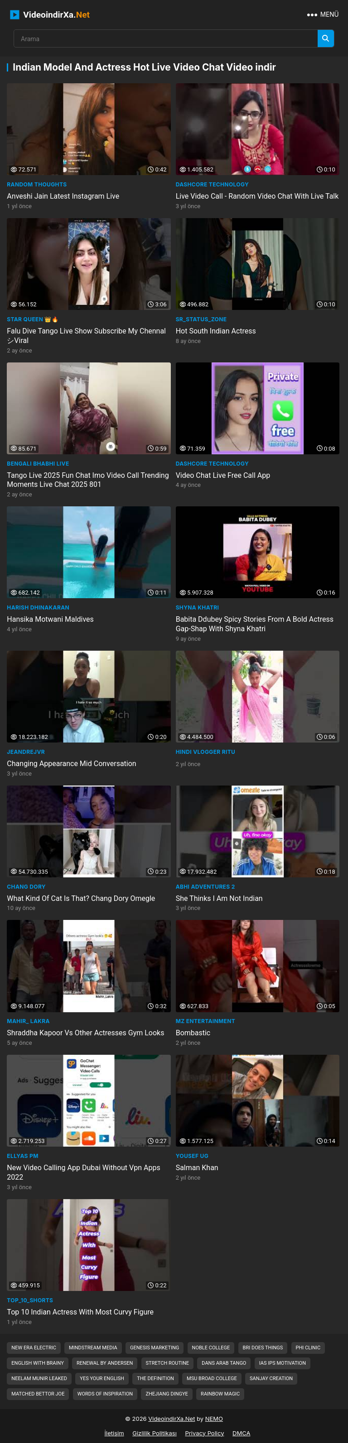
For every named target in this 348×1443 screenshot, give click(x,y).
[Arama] (326, 38)
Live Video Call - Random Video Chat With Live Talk (257, 196)
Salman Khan (197, 1167)
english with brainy (37, 1363)
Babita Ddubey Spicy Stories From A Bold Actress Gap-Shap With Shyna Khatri (255, 624)
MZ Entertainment (205, 1021)
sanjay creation (271, 1378)
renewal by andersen (105, 1363)
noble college (211, 1348)
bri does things (263, 1348)
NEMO (214, 1418)
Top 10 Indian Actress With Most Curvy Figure (80, 1312)
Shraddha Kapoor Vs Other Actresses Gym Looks (85, 1033)
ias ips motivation (282, 1363)
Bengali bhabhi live (38, 463)
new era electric (33, 1348)
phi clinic (308, 1348)
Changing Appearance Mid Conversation (71, 763)
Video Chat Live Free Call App (223, 475)
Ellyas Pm (22, 1155)
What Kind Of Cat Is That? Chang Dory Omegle (81, 898)
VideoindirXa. (50, 14)
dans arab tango (224, 1363)
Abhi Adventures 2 (205, 886)
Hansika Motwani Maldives (50, 619)
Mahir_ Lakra (28, 1021)
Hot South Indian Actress (216, 331)
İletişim (114, 1433)
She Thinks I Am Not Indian (219, 898)
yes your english (102, 1378)
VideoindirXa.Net (171, 1418)
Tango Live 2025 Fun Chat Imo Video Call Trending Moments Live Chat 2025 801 (88, 480)
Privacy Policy (204, 1433)
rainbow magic (220, 1394)
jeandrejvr (26, 751)
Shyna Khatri (197, 607)
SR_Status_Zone (201, 319)
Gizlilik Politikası (154, 1433)
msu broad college (212, 1378)
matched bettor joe (37, 1394)
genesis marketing (154, 1348)
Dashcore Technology (212, 184)
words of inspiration (105, 1394)
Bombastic (193, 1033)
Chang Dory (26, 886)
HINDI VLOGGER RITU (206, 751)
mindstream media (93, 1348)
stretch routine (167, 1363)
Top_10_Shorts (30, 1300)
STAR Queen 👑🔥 (32, 319)
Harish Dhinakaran (38, 607)
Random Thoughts (37, 184)
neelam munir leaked (39, 1378)
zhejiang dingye (166, 1394)
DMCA (241, 1433)
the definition (155, 1378)
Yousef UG (192, 1155)
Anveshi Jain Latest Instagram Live (63, 196)
